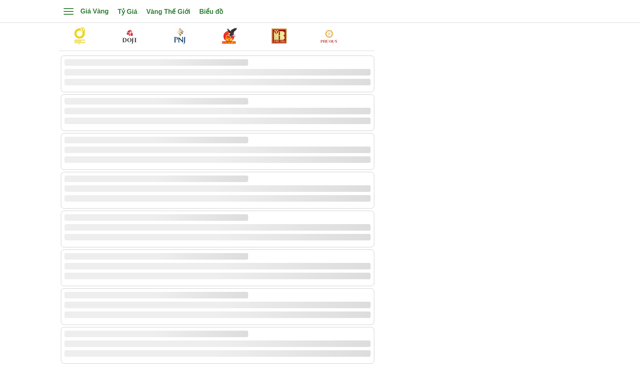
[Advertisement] (479, 164)
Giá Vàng (94, 11)
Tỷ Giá (127, 11)
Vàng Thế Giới (168, 11)
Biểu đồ (211, 11)
